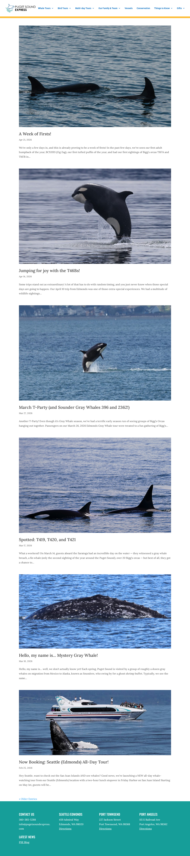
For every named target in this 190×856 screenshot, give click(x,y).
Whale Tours (44, 8)
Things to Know (162, 8)
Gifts (179, 8)
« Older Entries (28, 798)
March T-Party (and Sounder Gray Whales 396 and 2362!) (74, 407)
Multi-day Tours (83, 8)
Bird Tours (63, 8)
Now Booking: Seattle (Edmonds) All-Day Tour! (64, 762)
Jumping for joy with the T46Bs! (49, 270)
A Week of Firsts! (35, 133)
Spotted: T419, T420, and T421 (47, 539)
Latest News (27, 836)
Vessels (129, 8)
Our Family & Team (107, 8)
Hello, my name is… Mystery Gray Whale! (58, 655)
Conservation (143, 8)
